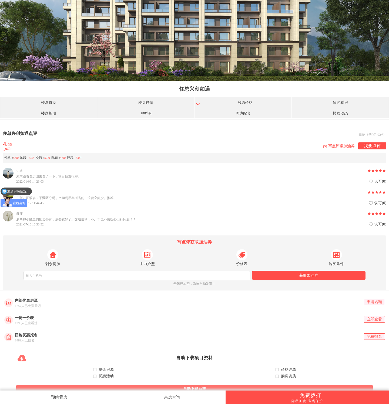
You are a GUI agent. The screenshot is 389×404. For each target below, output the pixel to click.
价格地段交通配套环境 (43, 158)
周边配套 (243, 113)
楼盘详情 (145, 103)
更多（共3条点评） (372, 134)
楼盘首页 (48, 103)
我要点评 (372, 145)
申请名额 (374, 302)
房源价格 (245, 103)
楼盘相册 (48, 113)
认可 (380, 181)
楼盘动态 (340, 113)
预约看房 (340, 103)
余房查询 (172, 397)
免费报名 (374, 336)
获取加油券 (308, 275)
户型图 (146, 113)
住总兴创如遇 (194, 89)
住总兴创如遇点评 (20, 133)
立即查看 (374, 319)
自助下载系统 (194, 389)
